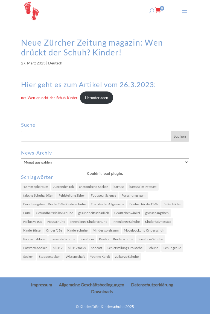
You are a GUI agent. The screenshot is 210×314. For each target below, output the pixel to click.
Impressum (41, 284)
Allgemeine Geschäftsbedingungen (91, 284)
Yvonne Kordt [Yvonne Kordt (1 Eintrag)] (100, 256)
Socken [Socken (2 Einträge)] (28, 256)
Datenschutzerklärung (152, 284)
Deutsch (55, 63)
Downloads (102, 291)
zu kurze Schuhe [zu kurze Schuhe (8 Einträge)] (127, 256)
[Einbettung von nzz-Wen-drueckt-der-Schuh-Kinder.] (105, 173)
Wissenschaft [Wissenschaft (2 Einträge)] (75, 256)
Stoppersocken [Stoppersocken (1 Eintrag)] (49, 256)
